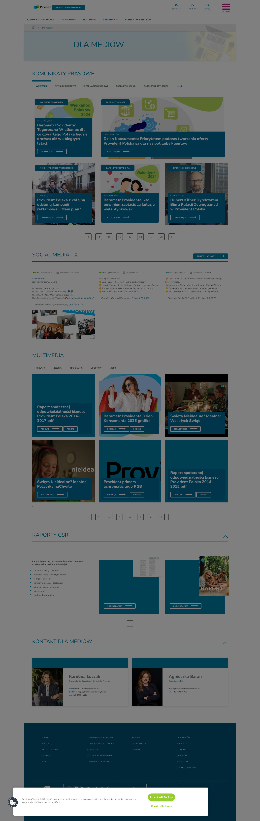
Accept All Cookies (161, 797)
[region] (110, 802)
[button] (12, 802)
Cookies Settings (161, 806)
